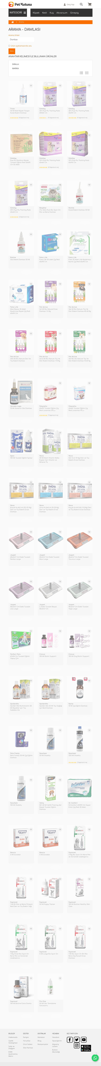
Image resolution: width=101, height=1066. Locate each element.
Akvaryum (61, 13)
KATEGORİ (18, 13)
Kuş (52, 13)
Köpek (36, 13)
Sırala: (15, 64)
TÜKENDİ (26, 123)
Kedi (44, 13)
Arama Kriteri (14, 35)
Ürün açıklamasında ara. (20, 46)
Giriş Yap (69, 4)
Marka (15, 68)
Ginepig (74, 13)
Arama (21, 22)
